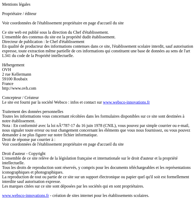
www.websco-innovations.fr (126, 102)
